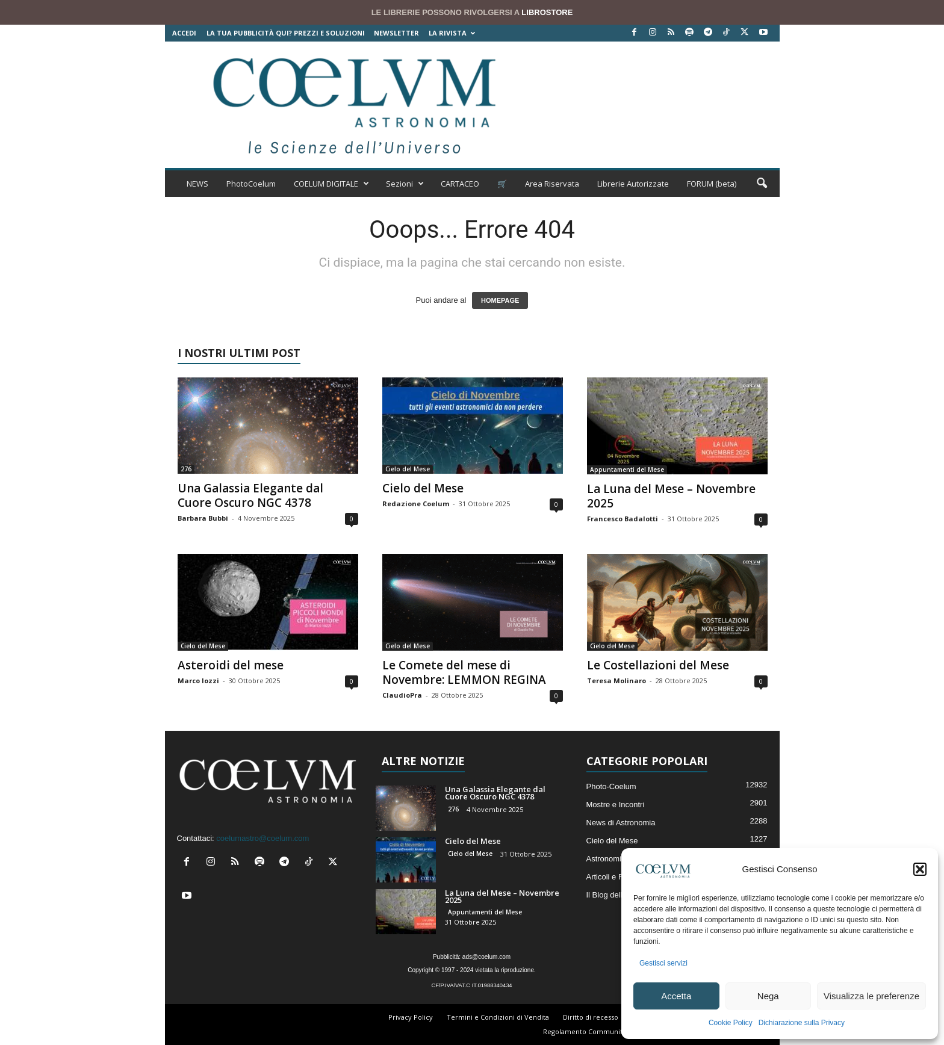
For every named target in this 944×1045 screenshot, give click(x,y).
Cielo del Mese (407, 469)
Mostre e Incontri (615, 804)
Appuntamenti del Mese (627, 469)
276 (186, 469)
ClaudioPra (402, 694)
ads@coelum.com (486, 957)
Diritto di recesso (590, 1017)
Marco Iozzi (198, 680)
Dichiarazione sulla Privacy (802, 1023)
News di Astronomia (621, 822)
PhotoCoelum (251, 183)
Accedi (184, 32)
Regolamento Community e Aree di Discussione (620, 1031)
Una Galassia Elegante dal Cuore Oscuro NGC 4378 (250, 495)
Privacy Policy (410, 1017)
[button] (920, 869)
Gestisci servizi (663, 963)
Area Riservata (552, 183)
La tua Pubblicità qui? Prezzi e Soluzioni (285, 32)
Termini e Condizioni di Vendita (498, 1017)
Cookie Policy (731, 1023)
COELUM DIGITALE (331, 183)
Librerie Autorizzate (633, 183)
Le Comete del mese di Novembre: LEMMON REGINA (464, 672)
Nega (768, 996)
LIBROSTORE (547, 12)
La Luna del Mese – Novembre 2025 (671, 496)
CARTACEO (460, 183)
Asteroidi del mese (231, 665)
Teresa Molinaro (616, 680)
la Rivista (452, 32)
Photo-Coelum (611, 786)
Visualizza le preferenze (871, 996)
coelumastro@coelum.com (262, 838)
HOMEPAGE (500, 300)
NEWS (197, 183)
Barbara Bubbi (203, 517)
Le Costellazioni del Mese (658, 665)
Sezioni (405, 183)
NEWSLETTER (396, 32)
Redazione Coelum (415, 503)
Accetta (676, 996)
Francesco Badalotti (622, 518)
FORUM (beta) (711, 183)
